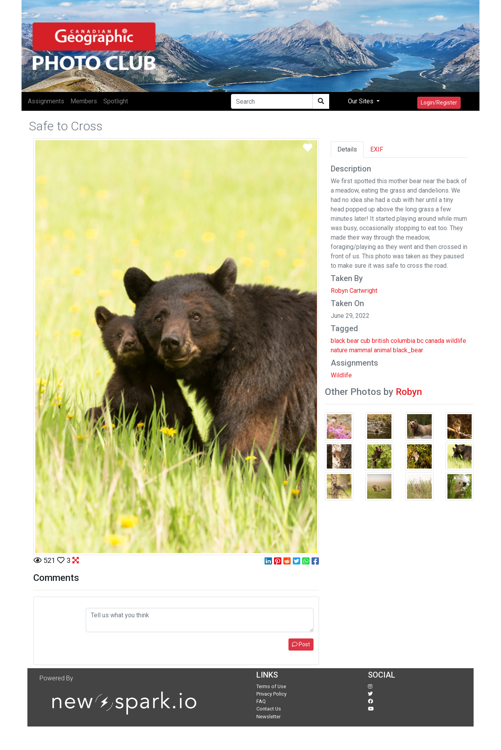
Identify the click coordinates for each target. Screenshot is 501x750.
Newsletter (268, 716)
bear (353, 340)
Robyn (409, 391)
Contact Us (268, 709)
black (338, 340)
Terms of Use (271, 686)
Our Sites (361, 101)
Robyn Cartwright (354, 290)
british (380, 340)
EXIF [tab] (376, 149)
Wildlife (341, 375)
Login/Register (439, 102)
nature (339, 350)
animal (382, 350)
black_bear (408, 350)
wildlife (456, 340)
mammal (360, 350)
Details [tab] (347, 149)
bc (420, 340)
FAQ (261, 701)
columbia (403, 340)
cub (365, 340)
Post (301, 644)
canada (434, 340)
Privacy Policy (271, 694)
